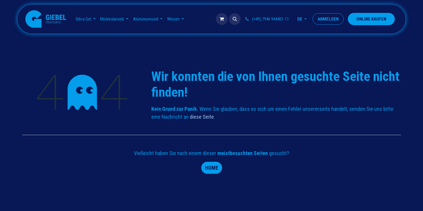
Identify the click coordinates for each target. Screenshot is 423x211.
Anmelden (328, 19)
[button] (235, 19)
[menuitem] (85, 19)
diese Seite (202, 117)
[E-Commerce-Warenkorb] (222, 19)
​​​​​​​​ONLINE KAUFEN (371, 19)
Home (211, 168)
